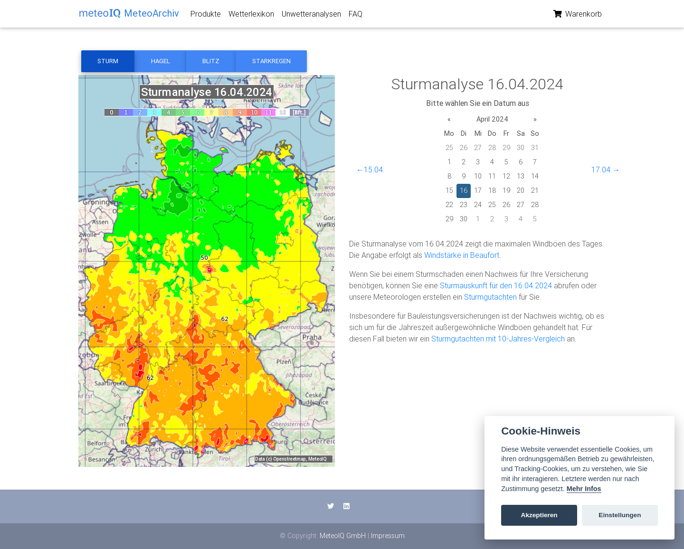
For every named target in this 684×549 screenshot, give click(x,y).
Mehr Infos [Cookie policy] (584, 488)
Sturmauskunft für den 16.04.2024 (496, 285)
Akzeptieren (539, 515)
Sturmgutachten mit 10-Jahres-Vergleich (498, 338)
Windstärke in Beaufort (461, 255)
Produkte (205, 15)
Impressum (388, 535)
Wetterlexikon (251, 15)
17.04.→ (605, 169)
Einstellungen (619, 515)
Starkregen (271, 61)
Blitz (210, 61)
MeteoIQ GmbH (343, 535)
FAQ (355, 15)
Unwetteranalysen (311, 15)
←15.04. (370, 169)
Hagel (160, 61)
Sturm (107, 61)
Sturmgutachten (490, 297)
